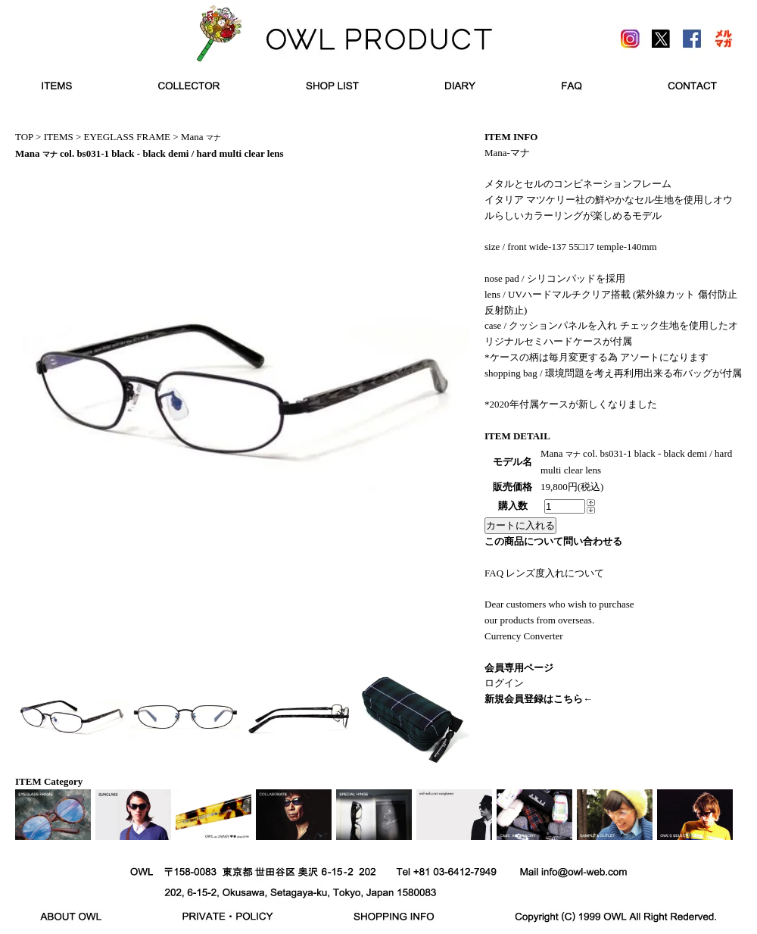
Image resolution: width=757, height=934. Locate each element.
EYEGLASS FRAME (127, 136)
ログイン (504, 683)
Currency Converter (523, 636)
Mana (201, 136)
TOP (24, 136)
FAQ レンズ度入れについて (544, 573)
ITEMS (58, 136)
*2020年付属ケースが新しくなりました (570, 404)
